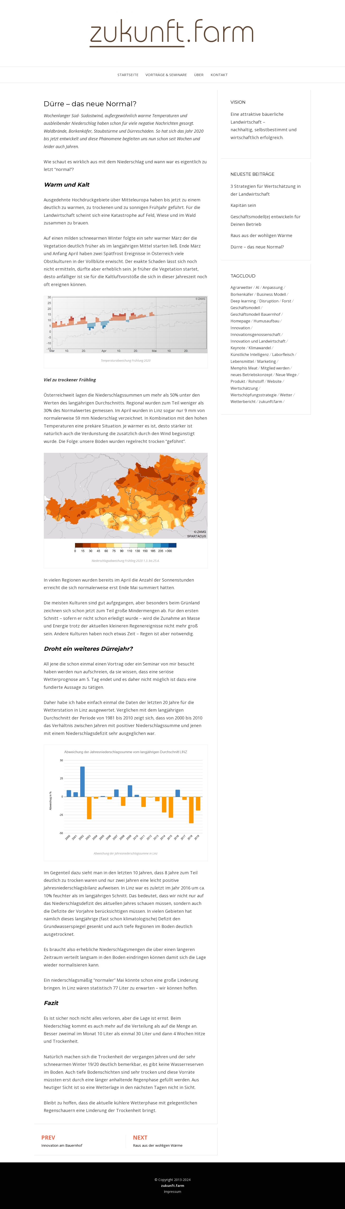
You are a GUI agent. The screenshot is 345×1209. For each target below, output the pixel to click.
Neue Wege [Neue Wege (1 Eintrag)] (286, 376)
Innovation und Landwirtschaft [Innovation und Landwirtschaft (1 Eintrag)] (258, 342)
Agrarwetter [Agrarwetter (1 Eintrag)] (241, 287)
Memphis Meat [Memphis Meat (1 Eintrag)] (244, 369)
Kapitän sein (243, 205)
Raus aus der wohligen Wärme (261, 235)
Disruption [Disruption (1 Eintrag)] (269, 301)
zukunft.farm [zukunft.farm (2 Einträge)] (270, 404)
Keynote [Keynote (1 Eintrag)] (238, 349)
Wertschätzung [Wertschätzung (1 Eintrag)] (244, 390)
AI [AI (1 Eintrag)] (257, 287)
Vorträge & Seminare (166, 74)
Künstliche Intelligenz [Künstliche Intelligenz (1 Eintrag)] (250, 356)
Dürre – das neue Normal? (257, 247)
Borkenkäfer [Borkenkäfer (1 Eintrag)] (242, 294)
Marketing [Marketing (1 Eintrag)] (266, 362)
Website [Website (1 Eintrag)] (274, 383)
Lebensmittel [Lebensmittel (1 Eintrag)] (242, 362)
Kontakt (219, 74)
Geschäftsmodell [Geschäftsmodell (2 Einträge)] (245, 308)
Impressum (172, 1191)
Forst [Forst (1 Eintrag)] (286, 301)
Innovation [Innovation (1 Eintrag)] (240, 328)
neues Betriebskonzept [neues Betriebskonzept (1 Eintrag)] (251, 376)
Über (198, 74)
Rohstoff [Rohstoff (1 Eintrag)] (256, 383)
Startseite (128, 74)
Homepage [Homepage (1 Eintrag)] (240, 321)
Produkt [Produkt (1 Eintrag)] (238, 383)
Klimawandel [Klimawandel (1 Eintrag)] (260, 349)
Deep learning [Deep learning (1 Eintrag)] (243, 301)
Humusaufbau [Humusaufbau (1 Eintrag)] (266, 321)
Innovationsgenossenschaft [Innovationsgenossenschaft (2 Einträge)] (255, 335)
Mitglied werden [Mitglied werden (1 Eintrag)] (275, 369)
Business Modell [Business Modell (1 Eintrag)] (271, 294)
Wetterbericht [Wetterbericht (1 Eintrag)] (243, 404)
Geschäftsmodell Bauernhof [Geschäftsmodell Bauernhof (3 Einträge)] (255, 315)
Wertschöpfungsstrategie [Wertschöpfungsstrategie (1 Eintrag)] (254, 397)
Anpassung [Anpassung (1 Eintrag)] (273, 287)
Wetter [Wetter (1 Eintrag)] (286, 397)
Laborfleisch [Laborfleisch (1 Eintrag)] (283, 356)
